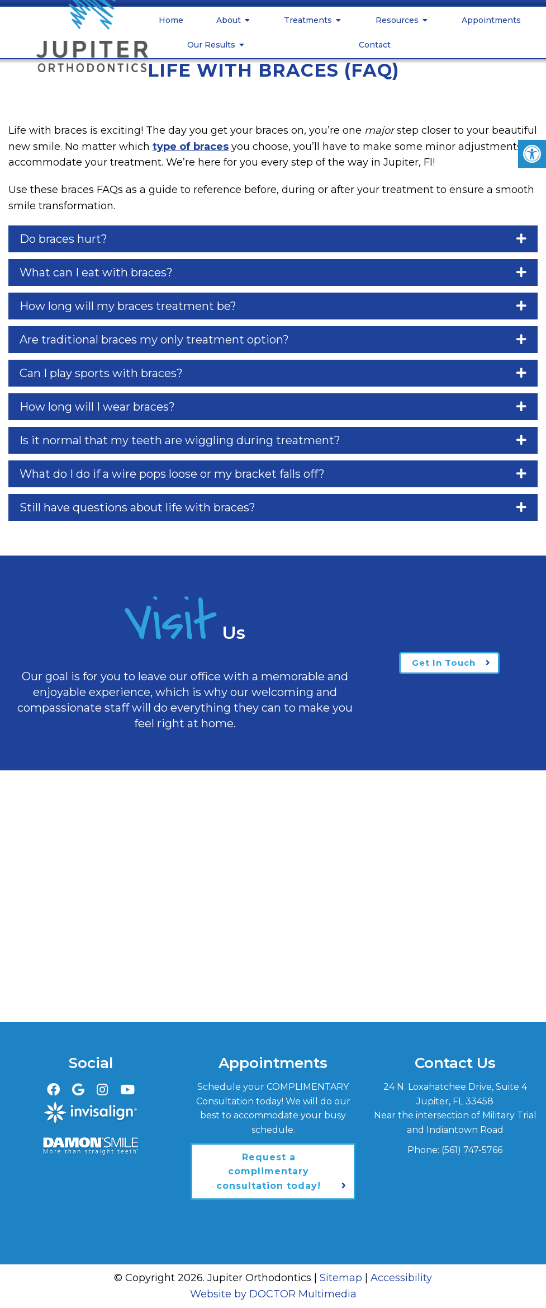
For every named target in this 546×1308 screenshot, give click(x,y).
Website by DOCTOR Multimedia (273, 1294)
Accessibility (401, 1278)
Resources (397, 20)
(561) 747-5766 (471, 1150)
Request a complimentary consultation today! (268, 1171)
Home (171, 20)
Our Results (211, 45)
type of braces (191, 146)
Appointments (491, 20)
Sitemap (341, 1278)
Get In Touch (444, 662)
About (228, 20)
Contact (375, 45)
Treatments (308, 20)
